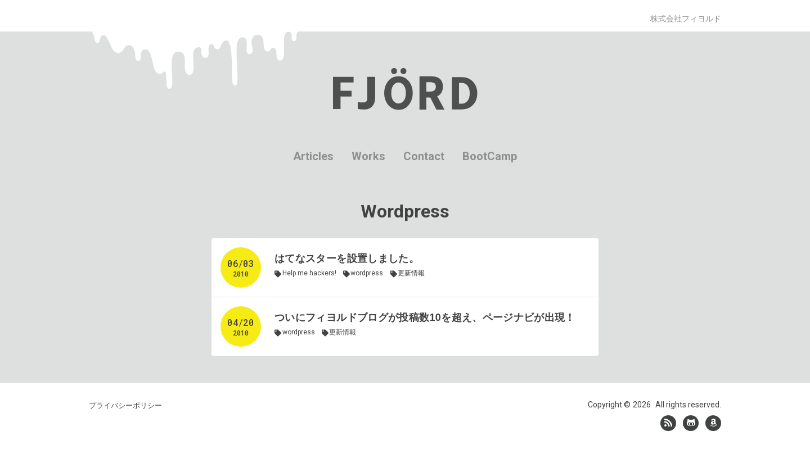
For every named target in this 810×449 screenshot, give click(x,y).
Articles (313, 156)
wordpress (366, 273)
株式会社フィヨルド (685, 18)
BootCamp (489, 156)
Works (368, 156)
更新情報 (411, 273)
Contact (423, 156)
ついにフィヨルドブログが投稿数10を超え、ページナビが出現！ (424, 317)
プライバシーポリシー (125, 405)
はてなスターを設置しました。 (346, 258)
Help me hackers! (309, 273)
